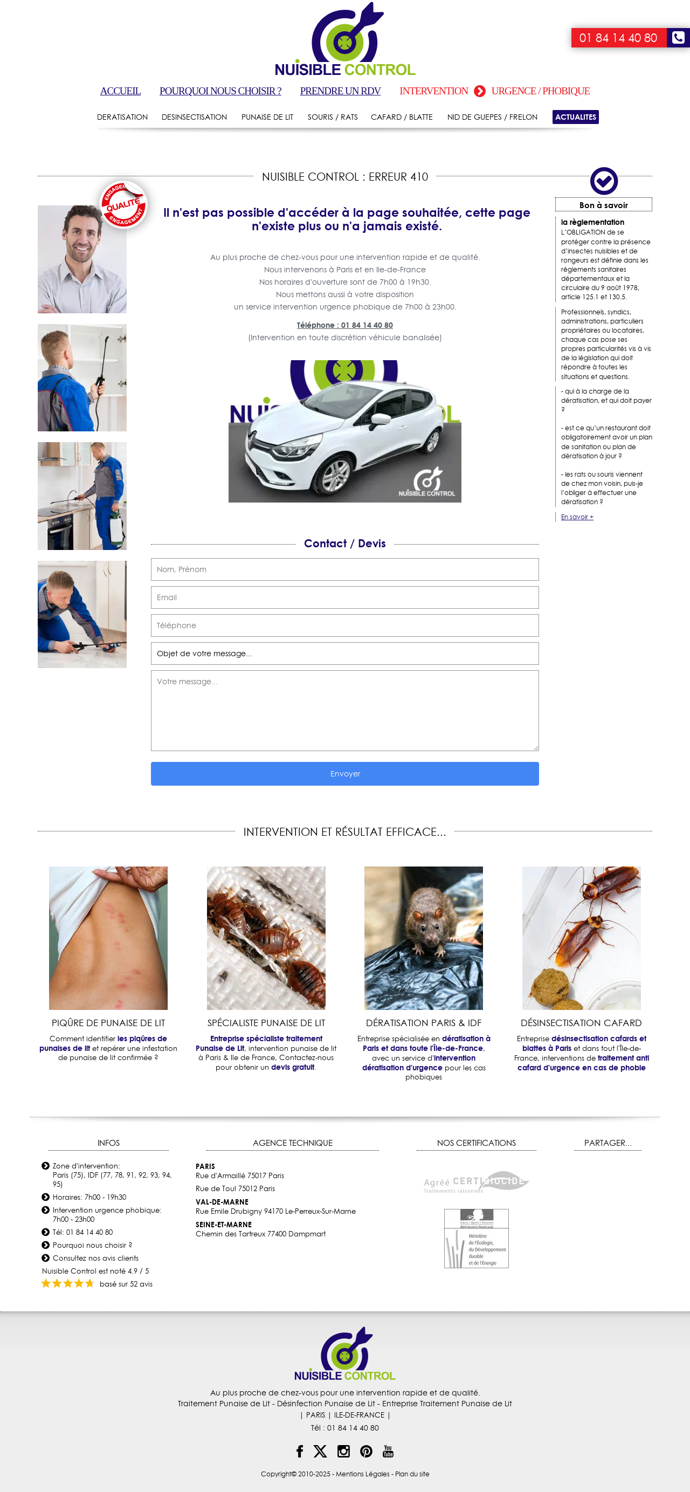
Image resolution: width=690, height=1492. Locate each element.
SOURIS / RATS (333, 117)
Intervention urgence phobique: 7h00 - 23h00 (107, 1214)
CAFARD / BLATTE (402, 117)
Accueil (120, 91)
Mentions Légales (363, 1474)
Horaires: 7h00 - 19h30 (89, 1197)
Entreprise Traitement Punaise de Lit (447, 1403)
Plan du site (412, 1474)
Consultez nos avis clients (96, 1258)
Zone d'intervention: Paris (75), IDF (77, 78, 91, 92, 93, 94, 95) (112, 1175)
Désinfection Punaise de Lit (326, 1403)
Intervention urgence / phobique (494, 91)
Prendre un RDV (340, 91)
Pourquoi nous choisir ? (220, 91)
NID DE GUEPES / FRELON (492, 117)
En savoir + (577, 516)
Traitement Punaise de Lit (224, 1403)
